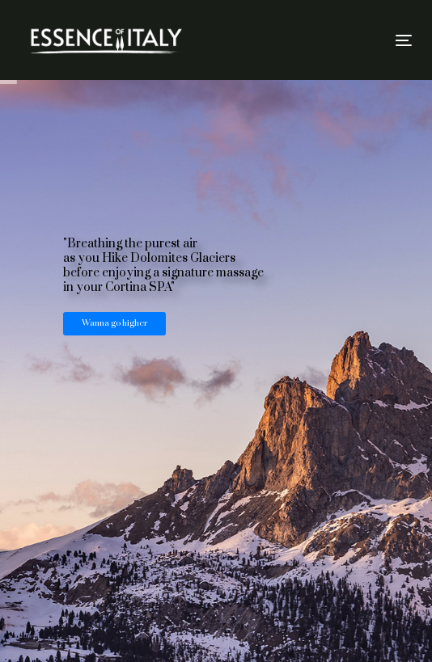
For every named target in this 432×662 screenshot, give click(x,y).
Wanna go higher (114, 323)
